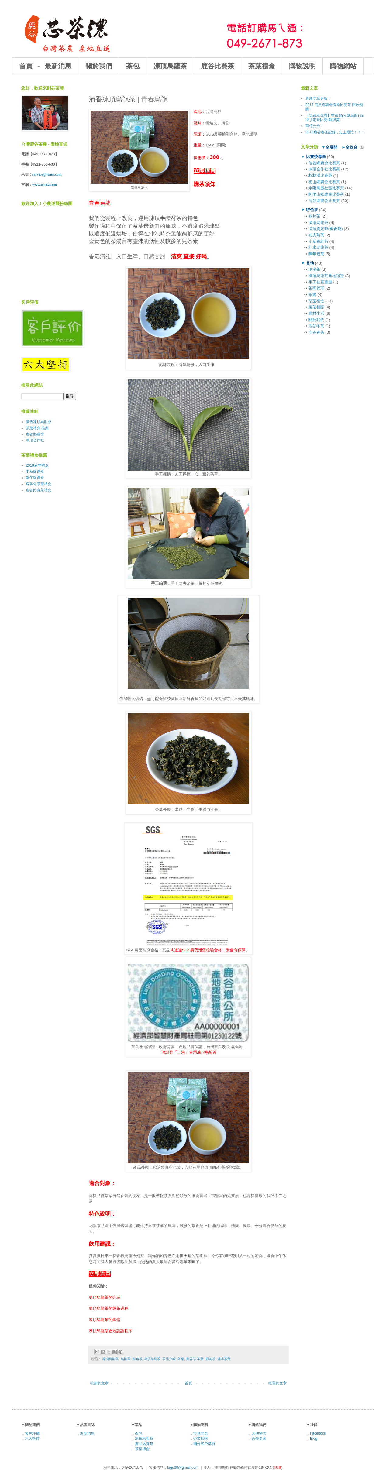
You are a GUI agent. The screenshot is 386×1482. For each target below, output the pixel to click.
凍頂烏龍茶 (170, 66)
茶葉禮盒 (261, 66)
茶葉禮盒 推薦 (37, 428)
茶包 (133, 66)
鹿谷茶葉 (224, 1359)
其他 (310, 263)
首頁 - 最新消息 (45, 66)
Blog (313, 1438)
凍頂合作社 (35, 440)
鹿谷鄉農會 (35, 434)
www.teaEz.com (44, 185)
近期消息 (87, 1433)
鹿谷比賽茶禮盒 (38, 490)
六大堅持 (32, 1438)
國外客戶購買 (204, 1444)
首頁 (188, 1383)
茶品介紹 (169, 1359)
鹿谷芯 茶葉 (195, 1359)
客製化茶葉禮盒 (38, 484)
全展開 (331, 147)
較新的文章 (99, 1383)
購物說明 (302, 66)
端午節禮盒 (35, 477)
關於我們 (98, 66)
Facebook (318, 1433)
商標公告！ (314, 126)
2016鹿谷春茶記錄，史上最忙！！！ (335, 132)
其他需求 (259, 1433)
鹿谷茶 (210, 1359)
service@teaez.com (47, 174)
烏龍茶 (126, 1359)
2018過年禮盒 (37, 465)
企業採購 (200, 1438)
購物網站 (343, 66)
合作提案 (259, 1438)
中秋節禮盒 (35, 471)
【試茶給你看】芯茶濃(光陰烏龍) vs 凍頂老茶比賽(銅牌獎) (334, 117)
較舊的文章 (277, 1383)
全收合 (351, 147)
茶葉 (180, 1359)
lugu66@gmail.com (182, 1467)
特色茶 (312, 210)
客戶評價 (32, 1433)
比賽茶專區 (316, 156)
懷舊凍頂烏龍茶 (38, 422)
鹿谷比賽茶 (217, 66)
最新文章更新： (318, 98)
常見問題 (200, 1433)
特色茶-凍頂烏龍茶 (146, 1359)
